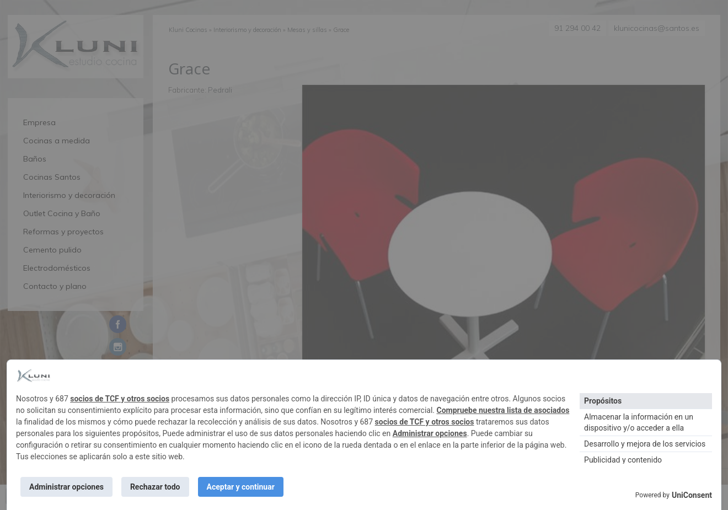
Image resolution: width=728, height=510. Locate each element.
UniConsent (692, 495)
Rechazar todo (155, 486)
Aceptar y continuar (241, 486)
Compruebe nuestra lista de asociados (502, 410)
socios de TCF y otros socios (119, 398)
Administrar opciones (430, 433)
